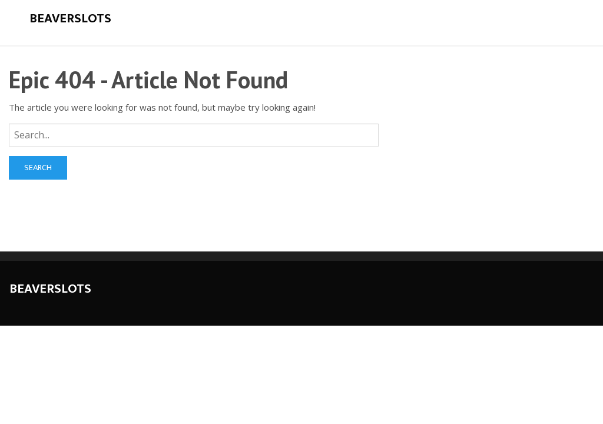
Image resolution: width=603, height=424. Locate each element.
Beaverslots (70, 18)
